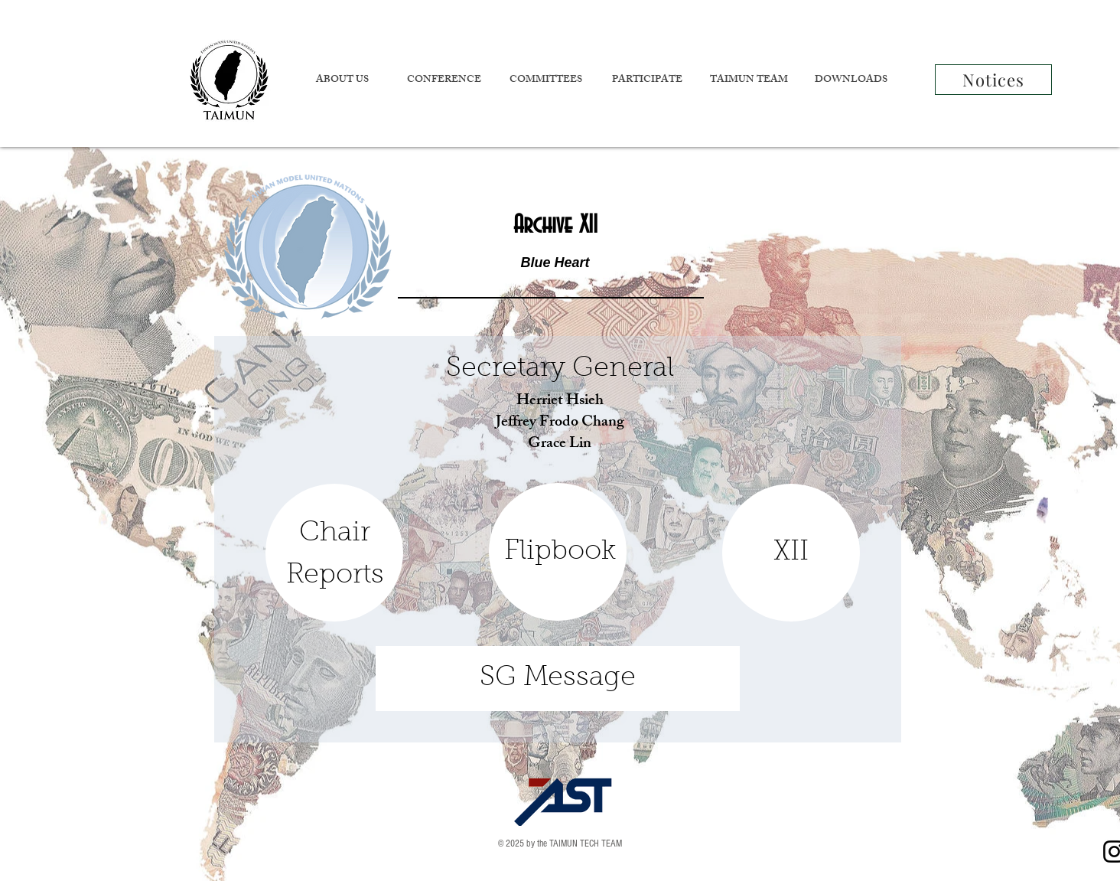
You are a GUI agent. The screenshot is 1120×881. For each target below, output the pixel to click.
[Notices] (993, 79)
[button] (341, 81)
